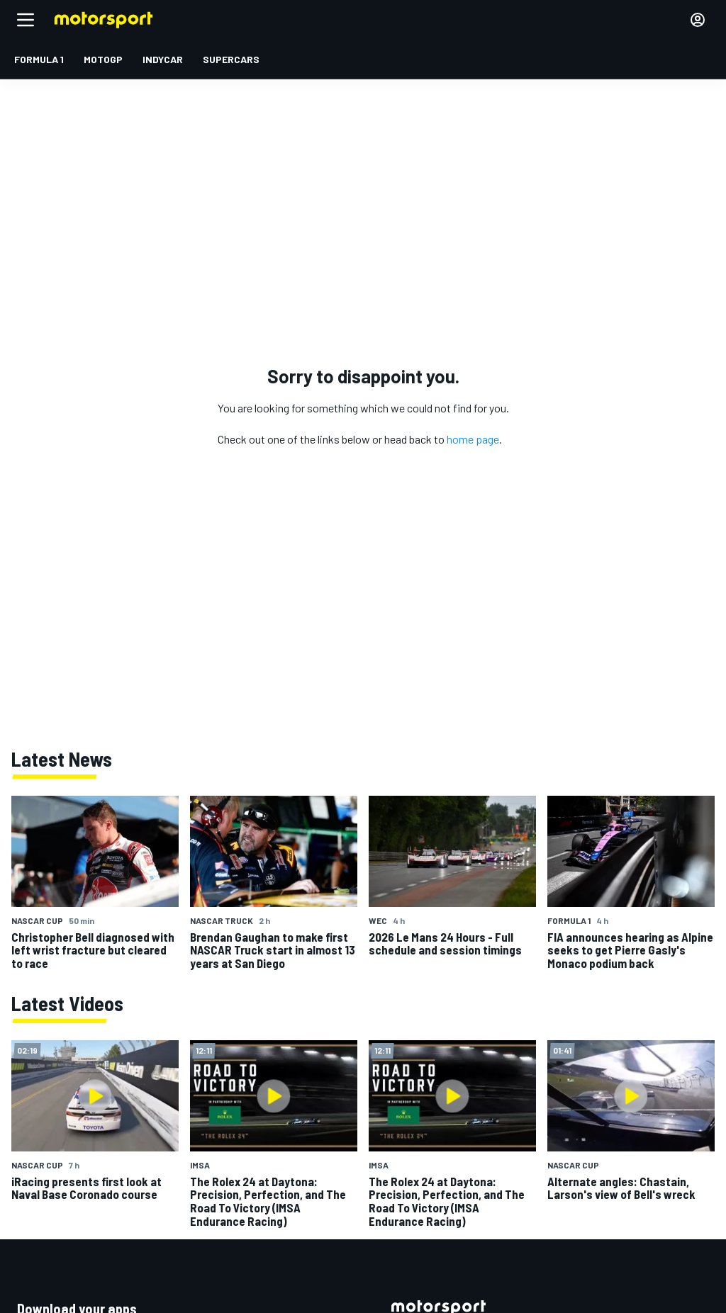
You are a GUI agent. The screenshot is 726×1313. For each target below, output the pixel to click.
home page (473, 439)
